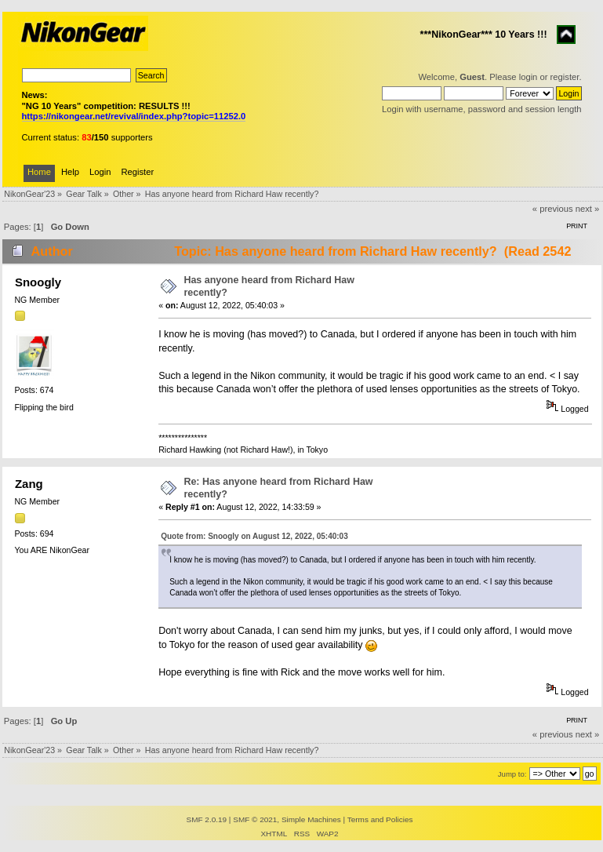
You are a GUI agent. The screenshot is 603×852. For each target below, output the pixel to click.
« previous (552, 208)
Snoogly (38, 282)
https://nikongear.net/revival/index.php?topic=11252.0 (134, 116)
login (528, 77)
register (564, 77)
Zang (29, 483)
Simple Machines (311, 819)
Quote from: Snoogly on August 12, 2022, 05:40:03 (254, 536)
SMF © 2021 (255, 819)
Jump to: (512, 774)
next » (588, 208)
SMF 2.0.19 (207, 819)
